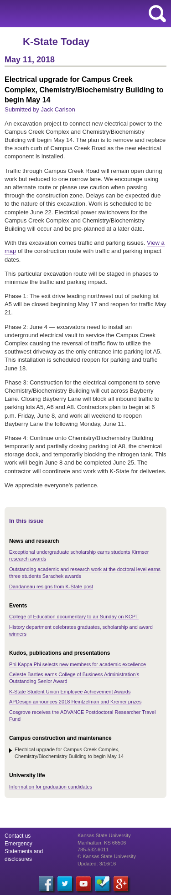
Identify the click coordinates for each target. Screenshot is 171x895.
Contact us (18, 836)
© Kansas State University (107, 856)
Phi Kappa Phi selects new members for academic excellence (77, 664)
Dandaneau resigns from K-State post (51, 586)
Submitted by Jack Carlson (40, 109)
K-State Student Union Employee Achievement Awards (69, 691)
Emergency (18, 843)
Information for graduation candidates (50, 786)
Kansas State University (83, 13)
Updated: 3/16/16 (97, 863)
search (157, 14)
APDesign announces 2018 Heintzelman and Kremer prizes (75, 701)
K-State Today (56, 41)
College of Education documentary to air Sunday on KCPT (74, 616)
